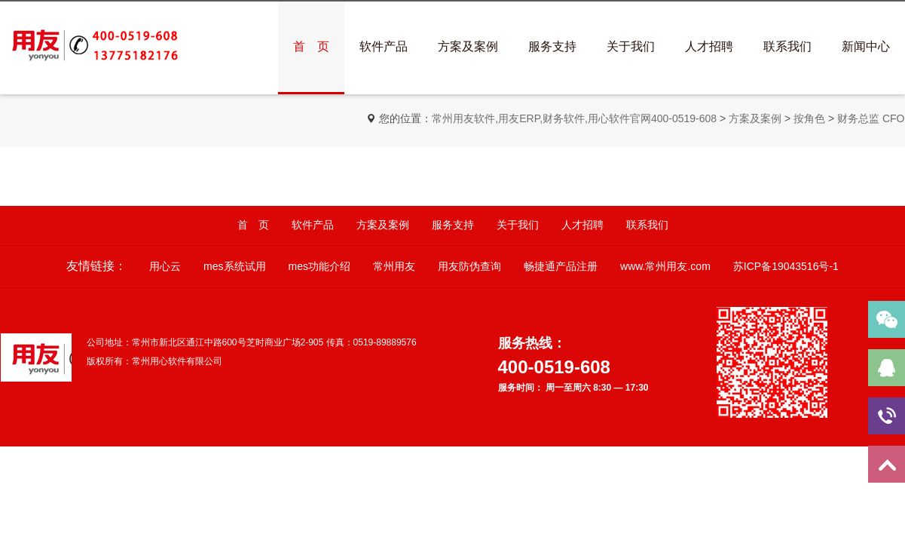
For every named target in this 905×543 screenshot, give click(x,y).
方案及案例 (468, 46)
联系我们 (787, 46)
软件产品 (383, 46)
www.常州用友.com (665, 266)
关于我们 (631, 46)
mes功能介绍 (319, 266)
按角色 (809, 118)
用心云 (165, 266)
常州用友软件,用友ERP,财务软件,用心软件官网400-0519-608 (574, 118)
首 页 (311, 46)
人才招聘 (709, 46)
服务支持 (552, 46)
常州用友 (394, 266)
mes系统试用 (234, 266)
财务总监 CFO (870, 118)
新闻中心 (866, 46)
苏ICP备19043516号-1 (786, 266)
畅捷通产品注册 (561, 266)
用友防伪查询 (469, 266)
